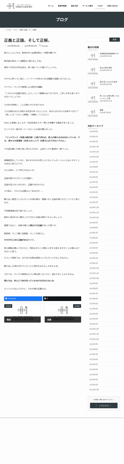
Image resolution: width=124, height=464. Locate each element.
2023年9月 (93, 283)
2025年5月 (93, 182)
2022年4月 (93, 369)
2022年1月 (93, 384)
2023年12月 (94, 268)
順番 (101, 110)
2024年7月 (93, 233)
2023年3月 (93, 314)
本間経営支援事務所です (109, 54)
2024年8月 (93, 228)
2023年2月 (93, 319)
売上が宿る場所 (106, 68)
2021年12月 (94, 390)
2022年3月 (93, 374)
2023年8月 (93, 288)
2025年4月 (93, 187)
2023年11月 (94, 273)
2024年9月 (93, 222)
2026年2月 (93, 136)
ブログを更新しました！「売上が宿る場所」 (59, 455)
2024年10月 (94, 217)
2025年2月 (93, 197)
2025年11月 (94, 152)
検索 (115, 39)
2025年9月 (93, 162)
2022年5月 (93, 364)
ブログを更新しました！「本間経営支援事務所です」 (62, 438)
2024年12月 (94, 207)
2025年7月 (93, 172)
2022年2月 (93, 379)
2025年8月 (93, 167)
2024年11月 (94, 212)
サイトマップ (30, 420)
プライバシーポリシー (13, 420)
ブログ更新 (61, 435)
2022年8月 (93, 349)
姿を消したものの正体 (108, 82)
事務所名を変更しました (52, 446)
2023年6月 (93, 298)
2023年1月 (93, 324)
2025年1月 (93, 202)
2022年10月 (94, 339)
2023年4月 (93, 309)
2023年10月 (94, 278)
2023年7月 (93, 293)
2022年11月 (94, 334)
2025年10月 (94, 157)
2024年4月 (93, 248)
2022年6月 (93, 359)
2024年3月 (93, 253)
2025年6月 (93, 177)
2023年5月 (93, 303)
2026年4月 (93, 131)
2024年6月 (93, 238)
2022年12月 (94, 329)
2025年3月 (93, 192)
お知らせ (59, 444)
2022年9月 (93, 344)
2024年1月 (93, 263)
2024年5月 (93, 243)
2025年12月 (94, 147)
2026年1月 (93, 141)
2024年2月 (93, 258)
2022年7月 (93, 354)
